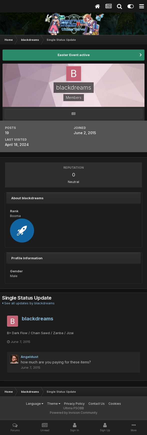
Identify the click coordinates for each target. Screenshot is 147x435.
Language (34, 403)
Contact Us (96, 403)
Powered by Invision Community (73, 412)
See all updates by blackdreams (28, 303)
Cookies (114, 403)
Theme (53, 403)
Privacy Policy (74, 403)
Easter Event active (74, 55)
